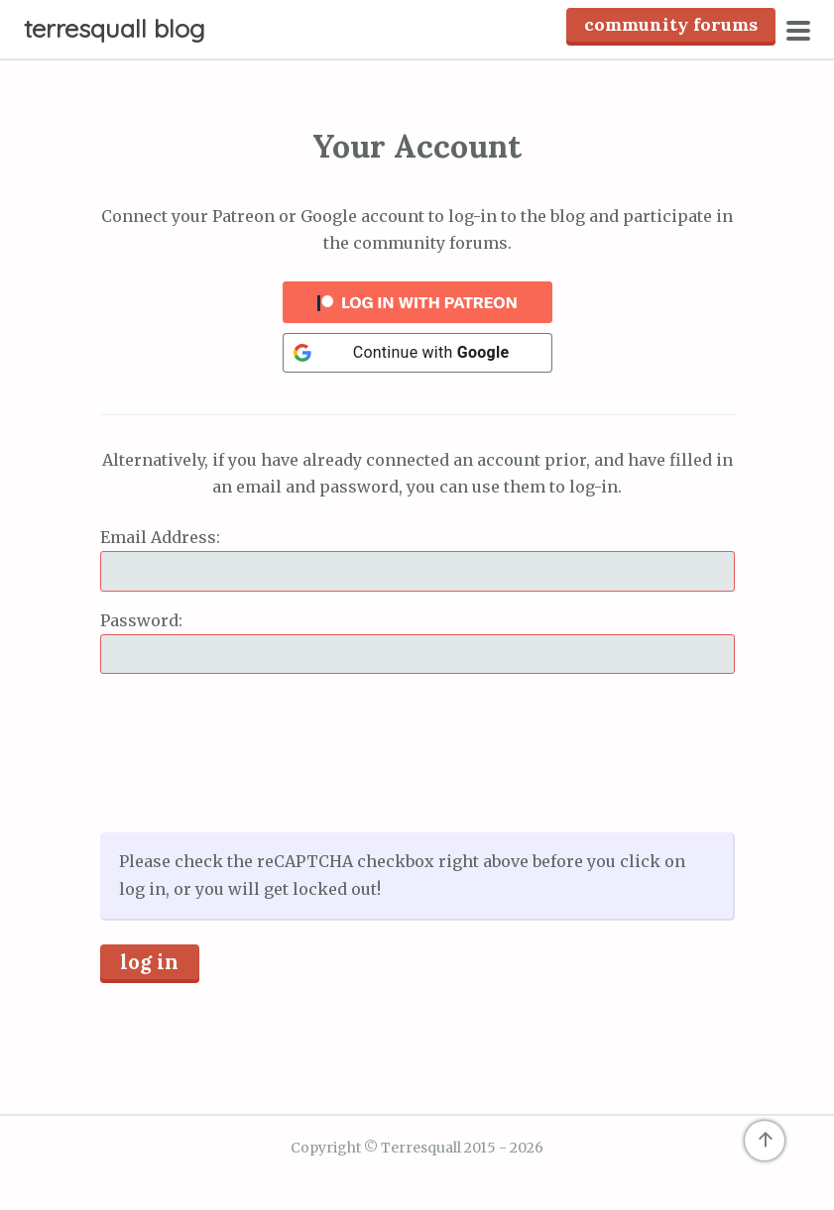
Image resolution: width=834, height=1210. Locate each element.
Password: (141, 620)
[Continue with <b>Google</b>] (417, 353)
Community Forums (671, 24)
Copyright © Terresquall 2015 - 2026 (417, 1147)
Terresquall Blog (114, 28)
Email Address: (160, 537)
